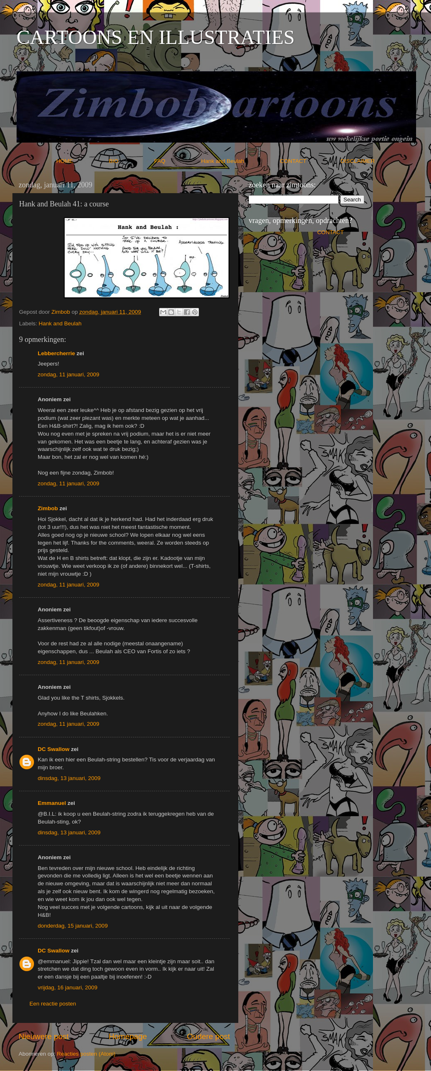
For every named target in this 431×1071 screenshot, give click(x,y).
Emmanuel (52, 803)
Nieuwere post (44, 1036)
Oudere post (208, 1036)
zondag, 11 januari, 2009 (68, 374)
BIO (131, 161)
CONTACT (310, 161)
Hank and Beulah (239, 161)
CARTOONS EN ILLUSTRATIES (156, 37)
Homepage (128, 1036)
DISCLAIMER (358, 161)
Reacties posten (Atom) (86, 1054)
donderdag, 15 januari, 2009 (73, 926)
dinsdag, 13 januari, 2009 (69, 778)
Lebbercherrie (56, 353)
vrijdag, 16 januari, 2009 (67, 987)
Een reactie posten (52, 1004)
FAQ (177, 161)
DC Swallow (54, 749)
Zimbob (48, 508)
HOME (81, 161)
